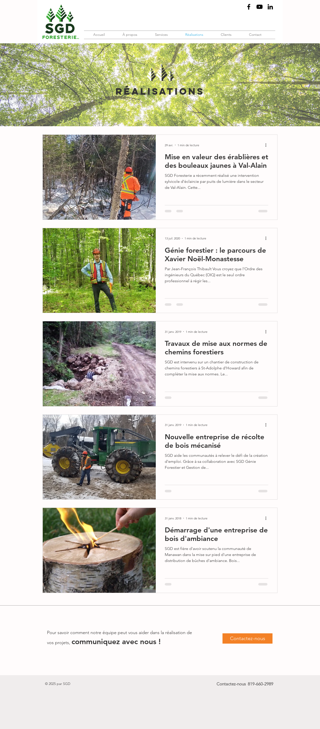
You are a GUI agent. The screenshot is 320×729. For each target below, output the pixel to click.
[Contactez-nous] (247, 638)
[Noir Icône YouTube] (259, 7)
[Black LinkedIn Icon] (270, 7)
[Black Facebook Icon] (248, 7)
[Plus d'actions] (267, 145)
